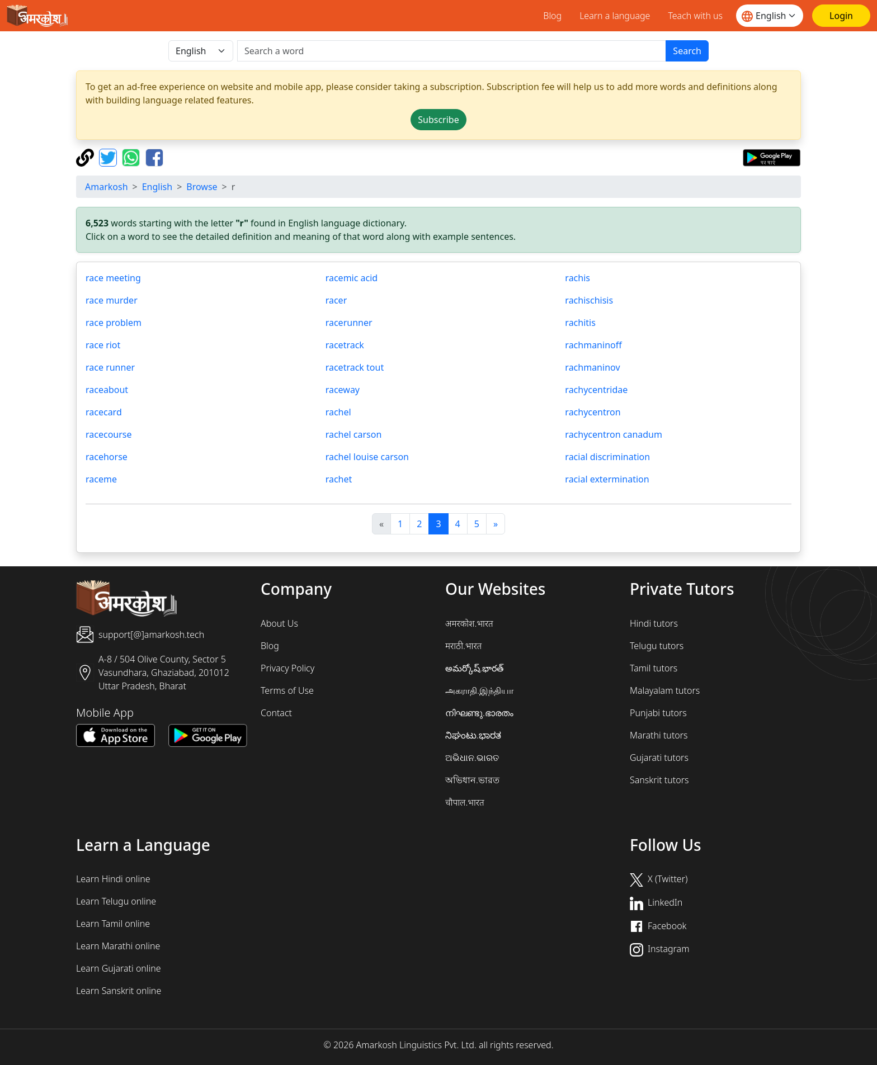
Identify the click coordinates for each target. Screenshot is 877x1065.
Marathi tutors (659, 735)
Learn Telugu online (116, 901)
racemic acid (352, 278)
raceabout (107, 390)
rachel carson (354, 434)
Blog (552, 16)
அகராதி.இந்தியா (479, 690)
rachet (339, 479)
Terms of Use (287, 690)
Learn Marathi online (118, 946)
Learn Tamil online (113, 923)
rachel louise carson (367, 457)
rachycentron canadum (613, 434)
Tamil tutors (653, 668)
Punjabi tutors (658, 713)
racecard (104, 412)
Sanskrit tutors (659, 780)
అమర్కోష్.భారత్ (474, 668)
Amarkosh (106, 187)
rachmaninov (592, 367)
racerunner (349, 322)
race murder (112, 300)
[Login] (841, 15)
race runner (110, 367)
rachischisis (589, 300)
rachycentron (592, 412)
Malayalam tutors (665, 690)
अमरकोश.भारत (469, 623)
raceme (101, 479)
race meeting (113, 278)
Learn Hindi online (113, 879)
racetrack (345, 345)
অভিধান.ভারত (472, 780)
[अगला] (495, 523)
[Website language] (769, 15)
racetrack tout (355, 367)
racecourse (109, 434)
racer (336, 300)
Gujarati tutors (659, 757)
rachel (338, 412)
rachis (577, 278)
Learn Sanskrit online (118, 990)
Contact (276, 713)
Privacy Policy (287, 668)
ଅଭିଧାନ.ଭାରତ (472, 757)
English (157, 187)
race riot (103, 345)
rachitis (580, 322)
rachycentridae (596, 390)
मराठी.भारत (463, 646)
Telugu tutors (656, 646)
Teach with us (695, 16)
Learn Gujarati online (118, 968)
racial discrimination (607, 457)
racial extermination (607, 479)
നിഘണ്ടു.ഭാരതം (479, 713)
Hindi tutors (654, 623)
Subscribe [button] (438, 119)
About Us (279, 623)
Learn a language (614, 16)
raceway (343, 390)
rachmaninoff (593, 345)
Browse (201, 187)
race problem (114, 322)
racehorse (107, 457)
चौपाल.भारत (464, 802)
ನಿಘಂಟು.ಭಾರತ (473, 735)
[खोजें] (451, 50)
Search (687, 51)
